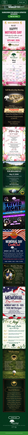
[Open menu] (4, 2)
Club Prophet (21, 433)
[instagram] (15, 427)
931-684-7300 (14, 426)
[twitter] (14, 427)
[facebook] (12, 427)
